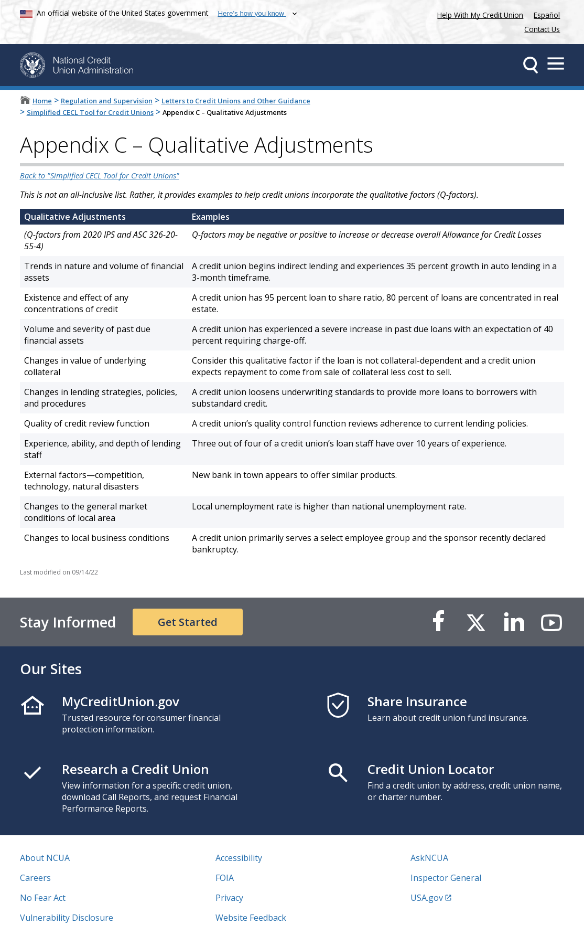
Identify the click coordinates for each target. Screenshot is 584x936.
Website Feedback (250, 917)
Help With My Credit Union (478, 14)
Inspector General (445, 878)
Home (42, 100)
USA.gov (426, 897)
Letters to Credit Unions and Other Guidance (235, 100)
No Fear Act (43, 897)
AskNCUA (429, 858)
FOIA (224, 878)
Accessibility (238, 858)
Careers (35, 878)
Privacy (229, 897)
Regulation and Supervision (107, 100)
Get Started (188, 622)
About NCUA (45, 858)
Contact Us (542, 29)
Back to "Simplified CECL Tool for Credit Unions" (99, 175)
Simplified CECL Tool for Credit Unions (90, 112)
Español (547, 15)
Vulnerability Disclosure (66, 917)
